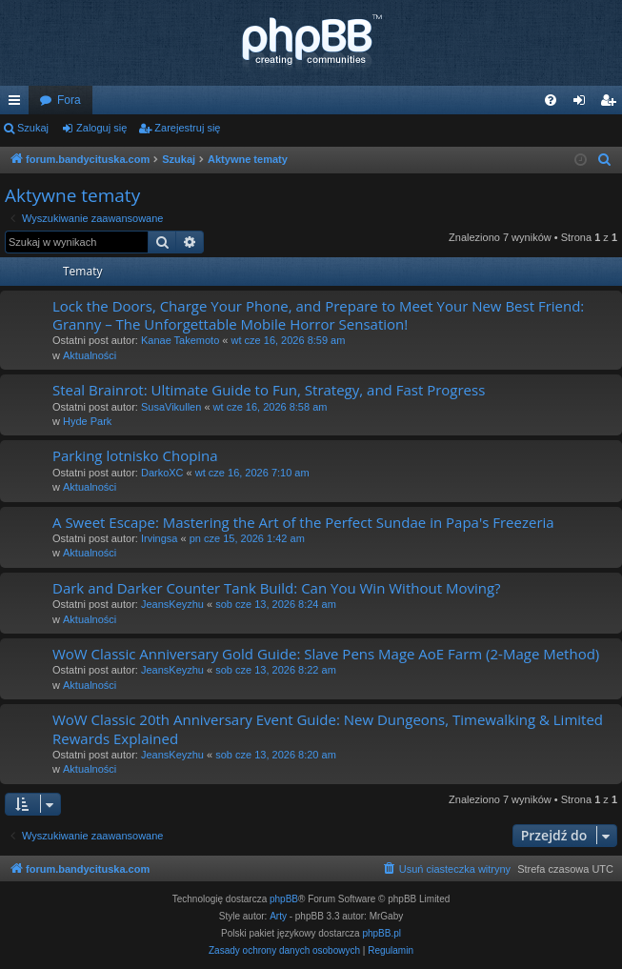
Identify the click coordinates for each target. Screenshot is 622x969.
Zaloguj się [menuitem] (583, 103)
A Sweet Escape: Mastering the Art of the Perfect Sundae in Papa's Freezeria (303, 522)
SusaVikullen (171, 407)
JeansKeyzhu (172, 604)
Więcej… (18, 103)
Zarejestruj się (187, 127)
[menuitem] (550, 100)
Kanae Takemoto (180, 340)
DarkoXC (162, 472)
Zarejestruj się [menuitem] (611, 103)
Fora (69, 100)
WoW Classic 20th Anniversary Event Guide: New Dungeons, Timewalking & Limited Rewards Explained (327, 728)
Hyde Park (87, 421)
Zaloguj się (101, 127)
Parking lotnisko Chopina (135, 455)
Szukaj (33, 127)
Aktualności (89, 355)
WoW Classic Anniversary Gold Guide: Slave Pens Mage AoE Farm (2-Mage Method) (325, 653)
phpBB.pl (381, 933)
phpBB (284, 899)
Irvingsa (159, 538)
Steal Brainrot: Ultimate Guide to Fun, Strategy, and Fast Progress (268, 389)
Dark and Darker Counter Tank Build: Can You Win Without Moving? (276, 587)
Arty (278, 916)
